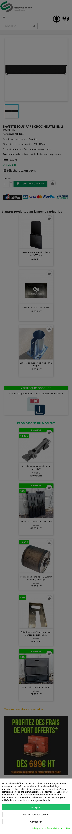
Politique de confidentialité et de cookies (51, 828)
